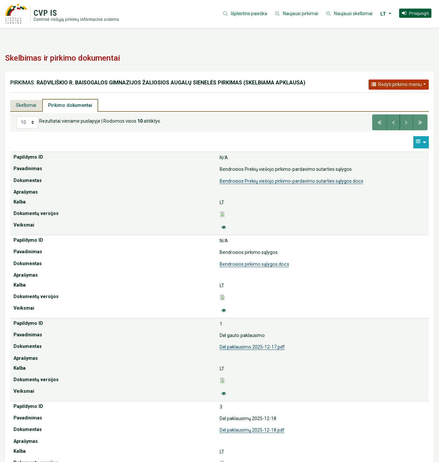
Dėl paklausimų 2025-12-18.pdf (252, 430)
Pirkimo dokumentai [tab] (70, 105)
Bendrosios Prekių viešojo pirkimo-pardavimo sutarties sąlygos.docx (291, 181)
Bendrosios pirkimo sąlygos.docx (254, 264)
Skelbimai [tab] (26, 105)
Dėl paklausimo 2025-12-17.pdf (252, 347)
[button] (415, 13)
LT (383, 14)
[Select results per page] (27, 122)
